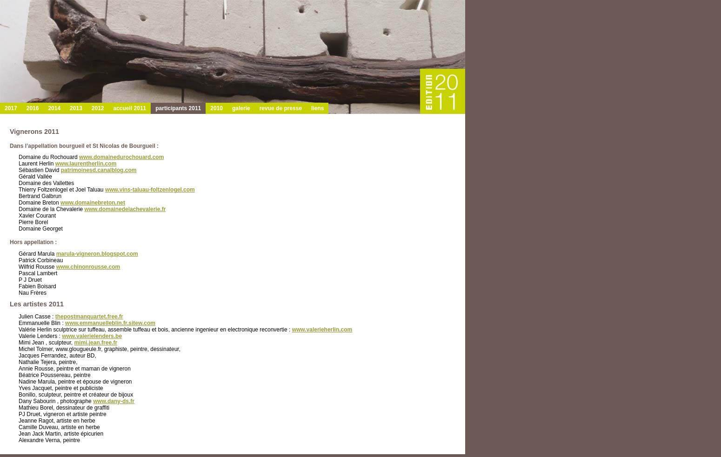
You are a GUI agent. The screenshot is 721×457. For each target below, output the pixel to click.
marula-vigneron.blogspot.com (97, 254)
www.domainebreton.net (92, 202)
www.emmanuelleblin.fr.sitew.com (110, 323)
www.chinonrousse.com (88, 267)
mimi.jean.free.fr (95, 342)
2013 (76, 108)
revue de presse (281, 108)
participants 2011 (178, 108)
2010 (216, 108)
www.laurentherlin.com (86, 163)
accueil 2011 (130, 108)
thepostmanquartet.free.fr (89, 316)
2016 (33, 108)
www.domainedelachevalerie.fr (125, 209)
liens (317, 108)
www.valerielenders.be (92, 336)
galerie (241, 108)
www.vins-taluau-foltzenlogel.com (150, 189)
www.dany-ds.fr (113, 401)
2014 (54, 108)
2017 (11, 108)
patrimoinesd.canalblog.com (99, 170)
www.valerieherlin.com (322, 329)
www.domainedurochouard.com (121, 157)
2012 (98, 108)
